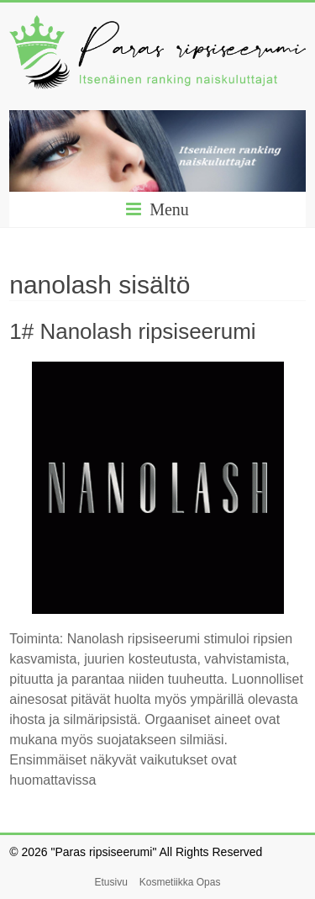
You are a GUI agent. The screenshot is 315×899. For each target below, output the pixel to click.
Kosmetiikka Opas (180, 882)
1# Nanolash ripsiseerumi (132, 331)
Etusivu (111, 882)
